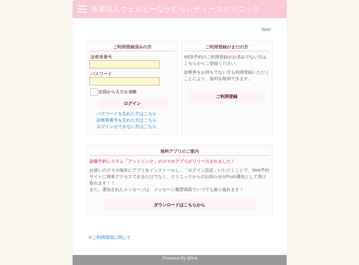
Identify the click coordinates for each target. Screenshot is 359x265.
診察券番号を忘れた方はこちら (127, 120)
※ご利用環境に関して (109, 237)
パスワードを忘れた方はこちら (127, 113)
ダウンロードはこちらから (179, 205)
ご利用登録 (226, 96)
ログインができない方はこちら (127, 126)
